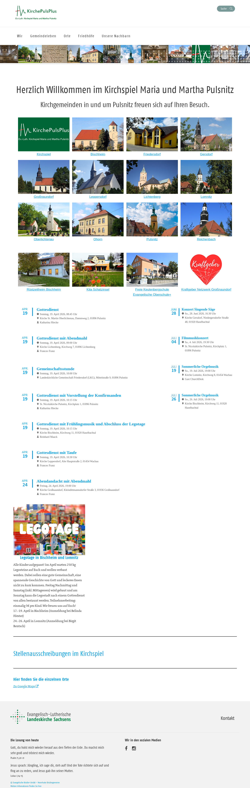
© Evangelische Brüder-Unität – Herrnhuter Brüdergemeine (35, 780)
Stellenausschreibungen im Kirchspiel (58, 652)
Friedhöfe (86, 36)
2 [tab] (128, 58)
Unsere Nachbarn (116, 36)
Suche (224, 8)
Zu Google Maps (24, 685)
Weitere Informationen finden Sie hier (26, 784)
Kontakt (227, 716)
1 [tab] (122, 58)
